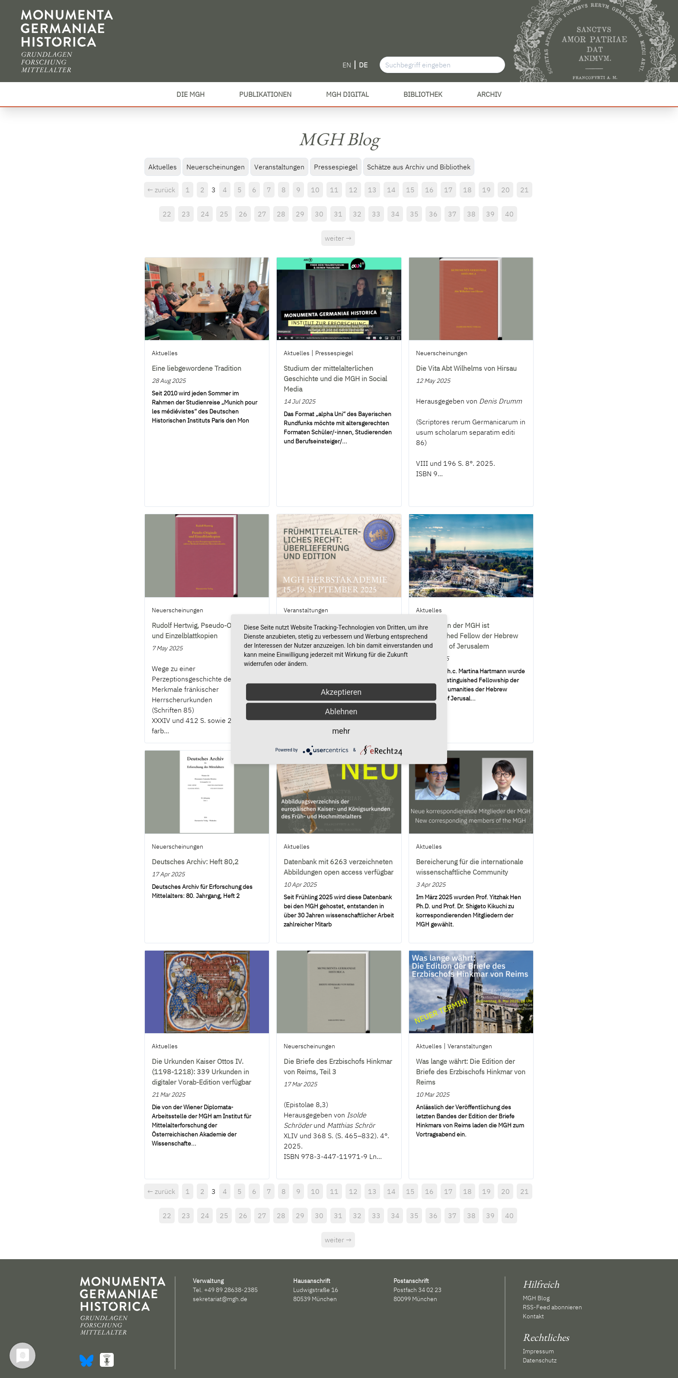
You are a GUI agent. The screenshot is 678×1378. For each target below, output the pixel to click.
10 (315, 189)
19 (486, 189)
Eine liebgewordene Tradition (196, 368)
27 (262, 214)
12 (353, 189)
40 (509, 214)
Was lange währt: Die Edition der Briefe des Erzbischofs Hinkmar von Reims (470, 1071)
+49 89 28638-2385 (231, 1290)
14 (391, 189)
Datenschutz (539, 1360)
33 (376, 214)
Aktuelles (162, 166)
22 (167, 214)
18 (467, 189)
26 (243, 214)
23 (186, 214)
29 (300, 214)
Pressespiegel (336, 166)
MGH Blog (536, 1298)
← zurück (161, 189)
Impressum (538, 1351)
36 (433, 214)
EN (346, 64)
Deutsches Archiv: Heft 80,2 (195, 861)
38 (471, 214)
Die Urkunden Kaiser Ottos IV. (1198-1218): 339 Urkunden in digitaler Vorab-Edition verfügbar (201, 1071)
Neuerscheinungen (215, 166)
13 (372, 189)
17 (448, 189)
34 (395, 214)
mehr (341, 730)
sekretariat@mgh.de (220, 1299)
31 (338, 214)
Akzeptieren (341, 691)
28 (281, 214)
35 (414, 214)
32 (357, 214)
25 (224, 214)
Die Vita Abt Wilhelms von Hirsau (466, 368)
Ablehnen (341, 711)
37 (452, 214)
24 (205, 214)
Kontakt (533, 1316)
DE (363, 64)
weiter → (338, 238)
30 (319, 214)
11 (334, 189)
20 (505, 189)
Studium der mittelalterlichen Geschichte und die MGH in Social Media (335, 378)
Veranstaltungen (279, 166)
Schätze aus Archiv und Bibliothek (418, 166)
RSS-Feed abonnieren (552, 1307)
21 (524, 189)
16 (429, 189)
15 (410, 189)
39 (490, 214)
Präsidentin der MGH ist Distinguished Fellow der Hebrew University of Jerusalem (467, 635)
